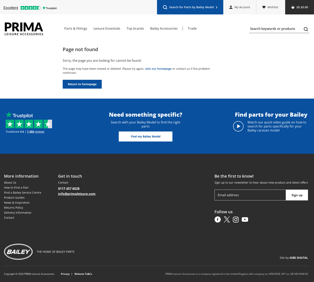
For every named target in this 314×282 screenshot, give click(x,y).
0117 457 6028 (69, 189)
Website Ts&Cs (83, 274)
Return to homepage (82, 84)
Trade (192, 28)
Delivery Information (17, 212)
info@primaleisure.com (77, 194)
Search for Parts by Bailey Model (190, 8)
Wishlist (270, 7)
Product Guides (14, 197)
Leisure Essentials (107, 28)
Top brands (135, 28)
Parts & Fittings (75, 28)
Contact (9, 217)
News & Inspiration (17, 202)
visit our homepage (158, 69)
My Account (239, 7)
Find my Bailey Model (145, 136)
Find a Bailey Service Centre (22, 192)
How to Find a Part (16, 187)
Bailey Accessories (164, 28)
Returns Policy (13, 207)
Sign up (297, 195)
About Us (10, 182)
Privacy (65, 274)
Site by (294, 258)
